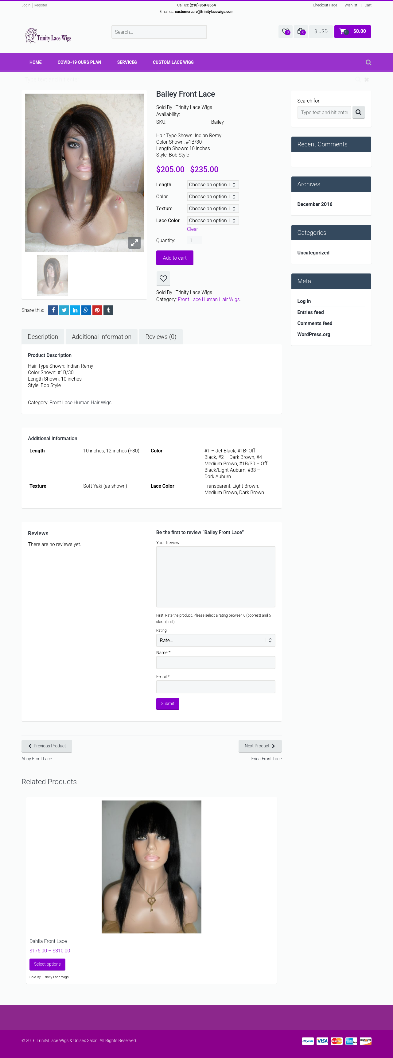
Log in (304, 301)
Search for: (309, 101)
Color (162, 197)
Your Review (167, 542)
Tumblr (108, 310)
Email (163, 676)
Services (127, 62)
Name (163, 652)
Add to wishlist (163, 278)
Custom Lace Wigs (173, 62)
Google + (86, 310)
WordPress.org (314, 334)
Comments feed (315, 323)
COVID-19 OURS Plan (79, 62)
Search (358, 112)
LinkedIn (75, 310)
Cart (368, 5)
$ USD (321, 31)
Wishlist (350, 5)
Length (163, 185)
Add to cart (175, 258)
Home (35, 62)
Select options (47, 964)
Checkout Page (325, 5)
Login (25, 5)
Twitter (64, 310)
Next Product (257, 745)
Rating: (161, 630)
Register (40, 5)
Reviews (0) (160, 336)
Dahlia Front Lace (48, 941)
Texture (164, 208)
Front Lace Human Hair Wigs (209, 299)
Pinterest (97, 310)
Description (43, 336)
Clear (192, 229)
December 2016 (315, 204)
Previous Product (50, 745)
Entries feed (311, 312)
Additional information (101, 336)
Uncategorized (313, 253)
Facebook (53, 310)
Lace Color (168, 220)
